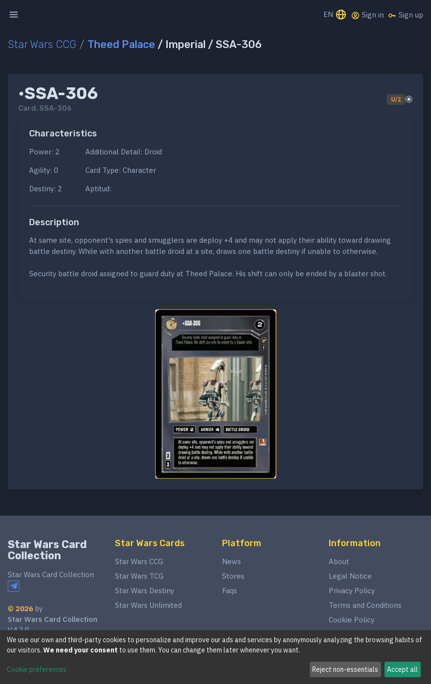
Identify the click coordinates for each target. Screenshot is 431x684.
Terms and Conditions (365, 605)
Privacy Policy (352, 590)
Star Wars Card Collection (47, 550)
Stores (233, 576)
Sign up (405, 15)
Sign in (367, 15)
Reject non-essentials (345, 669)
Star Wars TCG (139, 576)
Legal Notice (350, 576)
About (339, 561)
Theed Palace (121, 44)
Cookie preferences (36, 669)
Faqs (229, 590)
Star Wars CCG (42, 44)
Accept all (402, 669)
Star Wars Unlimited (148, 605)
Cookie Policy (351, 619)
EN (335, 15)
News (231, 561)
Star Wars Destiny (144, 590)
